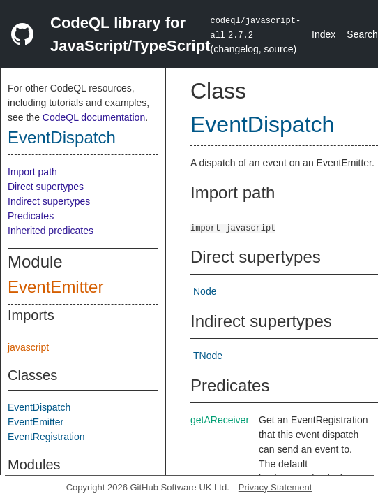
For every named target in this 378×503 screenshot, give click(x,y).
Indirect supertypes (49, 201)
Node (204, 291)
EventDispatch (62, 137)
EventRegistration (46, 436)
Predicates (31, 215)
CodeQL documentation (94, 117)
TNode (207, 355)
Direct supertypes (46, 186)
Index (323, 34)
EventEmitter (55, 286)
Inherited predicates (50, 230)
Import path (32, 171)
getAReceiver (219, 419)
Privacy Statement (275, 487)
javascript (28, 347)
